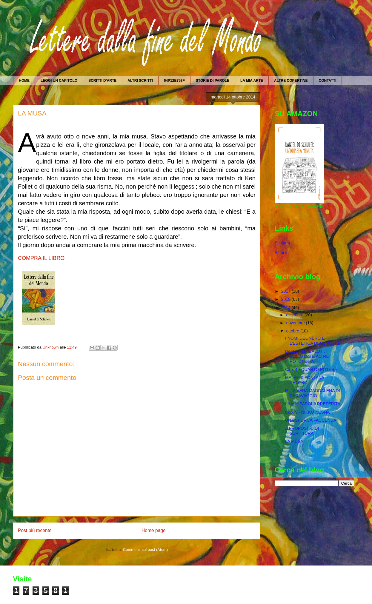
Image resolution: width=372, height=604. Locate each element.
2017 (286, 291)
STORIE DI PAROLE (212, 80)
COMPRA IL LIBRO (41, 258)
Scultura (282, 243)
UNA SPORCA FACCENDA (310, 420)
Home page (154, 530)
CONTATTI (327, 80)
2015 (286, 299)
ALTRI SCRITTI (140, 80)
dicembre (295, 314)
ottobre (293, 331)
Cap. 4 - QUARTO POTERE (311, 369)
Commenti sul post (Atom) (145, 549)
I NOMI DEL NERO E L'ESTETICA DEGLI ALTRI (312, 341)
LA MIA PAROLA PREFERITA (312, 403)
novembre (296, 323)
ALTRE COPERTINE (291, 80)
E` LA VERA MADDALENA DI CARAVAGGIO (312, 393)
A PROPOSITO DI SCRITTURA (302, 431)
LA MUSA (294, 441)
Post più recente (35, 530)
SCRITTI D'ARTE (102, 80)
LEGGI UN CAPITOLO (59, 80)
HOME (24, 80)
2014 (286, 307)
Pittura (281, 252)
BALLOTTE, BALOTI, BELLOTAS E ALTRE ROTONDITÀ (307, 356)
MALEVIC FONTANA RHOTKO (304, 380)
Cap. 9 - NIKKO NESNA (307, 412)
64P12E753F (174, 80)
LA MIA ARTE (251, 80)
